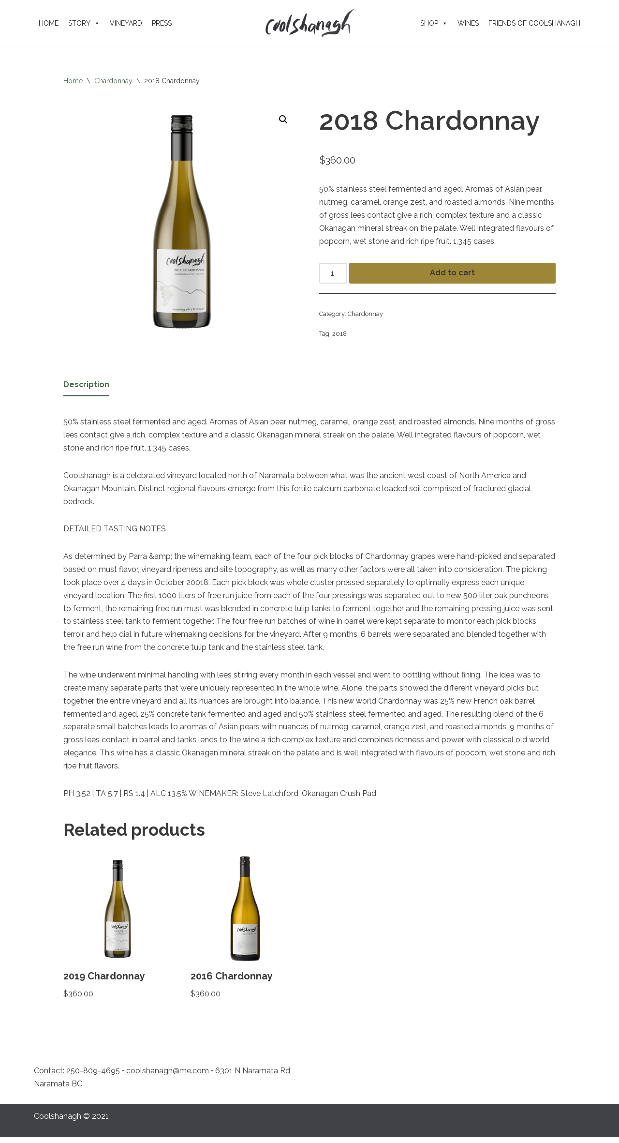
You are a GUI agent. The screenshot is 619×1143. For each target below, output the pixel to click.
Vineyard (126, 23)
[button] (283, 119)
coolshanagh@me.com (167, 1076)
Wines (468, 23)
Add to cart (452, 274)
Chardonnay (113, 81)
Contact (48, 1076)
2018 (339, 335)
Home (49, 23)
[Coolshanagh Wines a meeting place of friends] (309, 23)
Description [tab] (86, 386)
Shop (434, 23)
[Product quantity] (333, 274)
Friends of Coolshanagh (534, 23)
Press (162, 23)
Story (84, 23)
